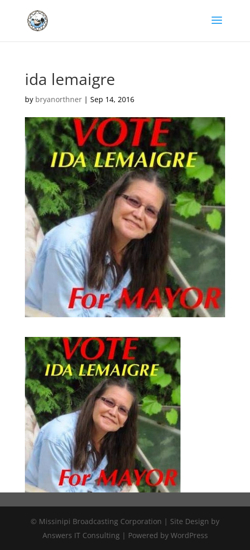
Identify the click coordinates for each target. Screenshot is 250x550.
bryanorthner (58, 99)
